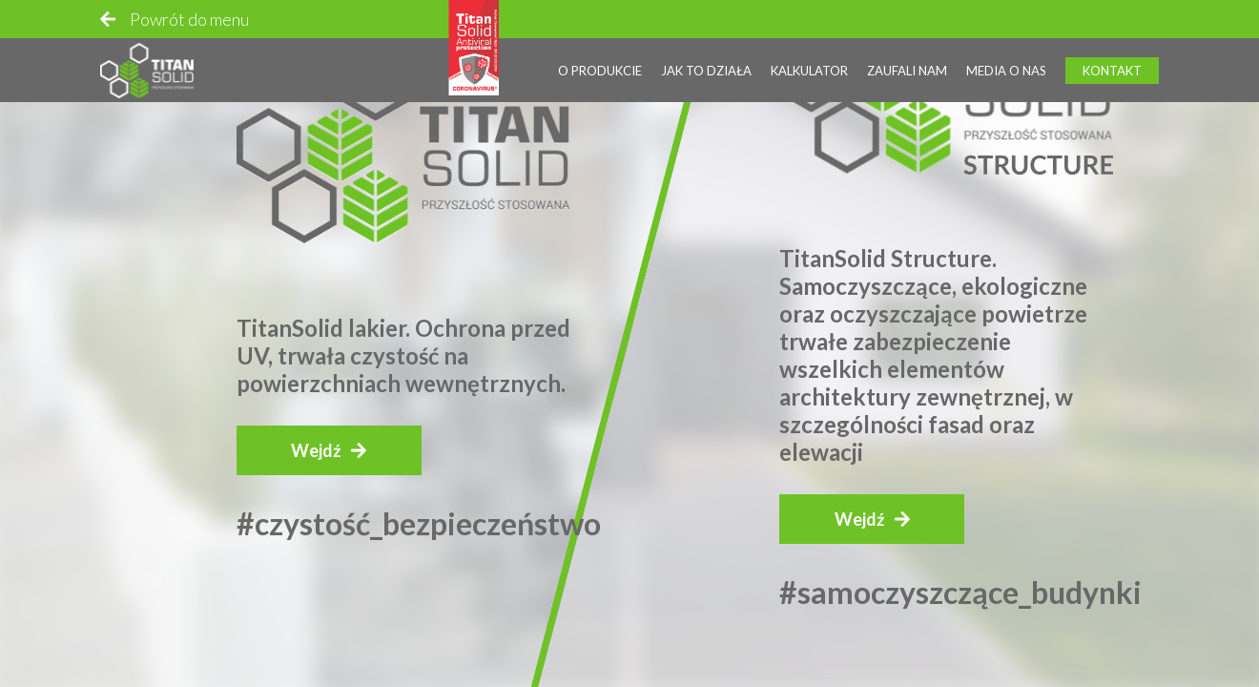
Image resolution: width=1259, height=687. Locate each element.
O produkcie (600, 65)
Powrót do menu (189, 14)
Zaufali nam (907, 65)
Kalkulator (809, 65)
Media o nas (1006, 65)
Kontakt (1112, 65)
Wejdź (316, 450)
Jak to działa (706, 65)
